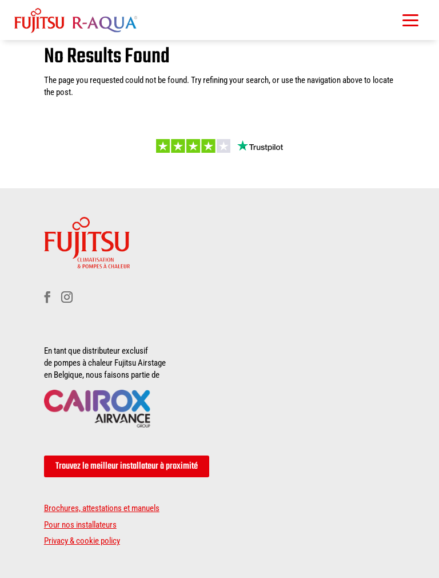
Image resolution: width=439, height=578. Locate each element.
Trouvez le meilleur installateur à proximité (126, 466)
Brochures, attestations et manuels (101, 508)
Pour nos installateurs (80, 525)
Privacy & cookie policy (82, 541)
